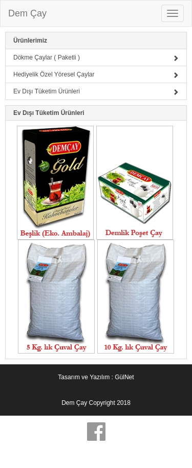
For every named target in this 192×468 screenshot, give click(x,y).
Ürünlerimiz (30, 40)
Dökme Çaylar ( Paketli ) (96, 57)
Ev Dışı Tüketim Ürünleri (96, 91)
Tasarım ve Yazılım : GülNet (96, 377)
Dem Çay (27, 13)
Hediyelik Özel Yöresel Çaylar (96, 74)
